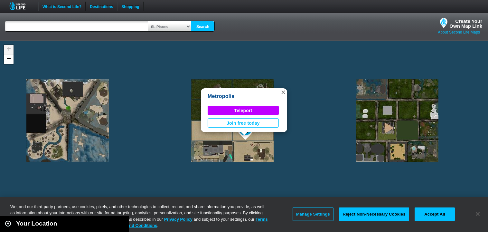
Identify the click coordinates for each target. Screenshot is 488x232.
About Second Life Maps (459, 32)
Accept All (434, 214)
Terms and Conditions (135, 225)
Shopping (130, 6)
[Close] (478, 214)
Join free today (243, 123)
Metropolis (221, 96)
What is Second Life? (61, 6)
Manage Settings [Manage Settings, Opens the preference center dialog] (313, 214)
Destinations (101, 6)
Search (202, 26)
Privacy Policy (178, 219)
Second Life (21, 6)
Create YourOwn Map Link (465, 23)
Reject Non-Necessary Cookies (374, 214)
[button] (283, 92)
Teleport (243, 110)
